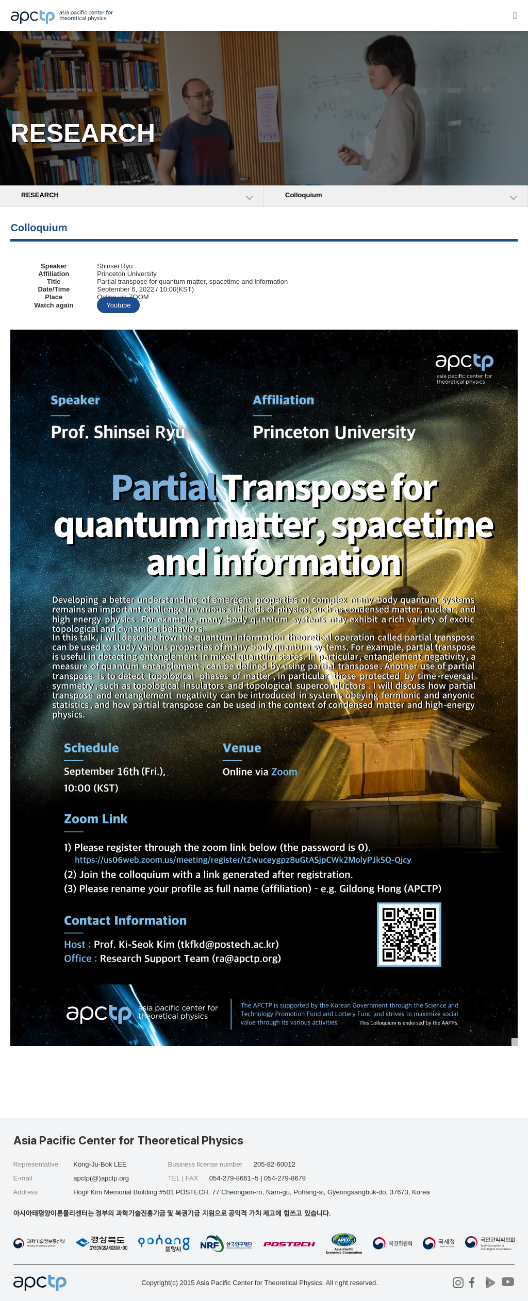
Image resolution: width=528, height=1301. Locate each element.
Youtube (118, 305)
